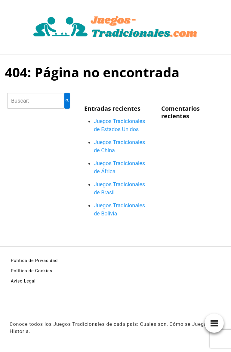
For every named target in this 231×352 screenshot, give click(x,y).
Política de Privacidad (34, 260)
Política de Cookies (31, 270)
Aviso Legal (23, 281)
